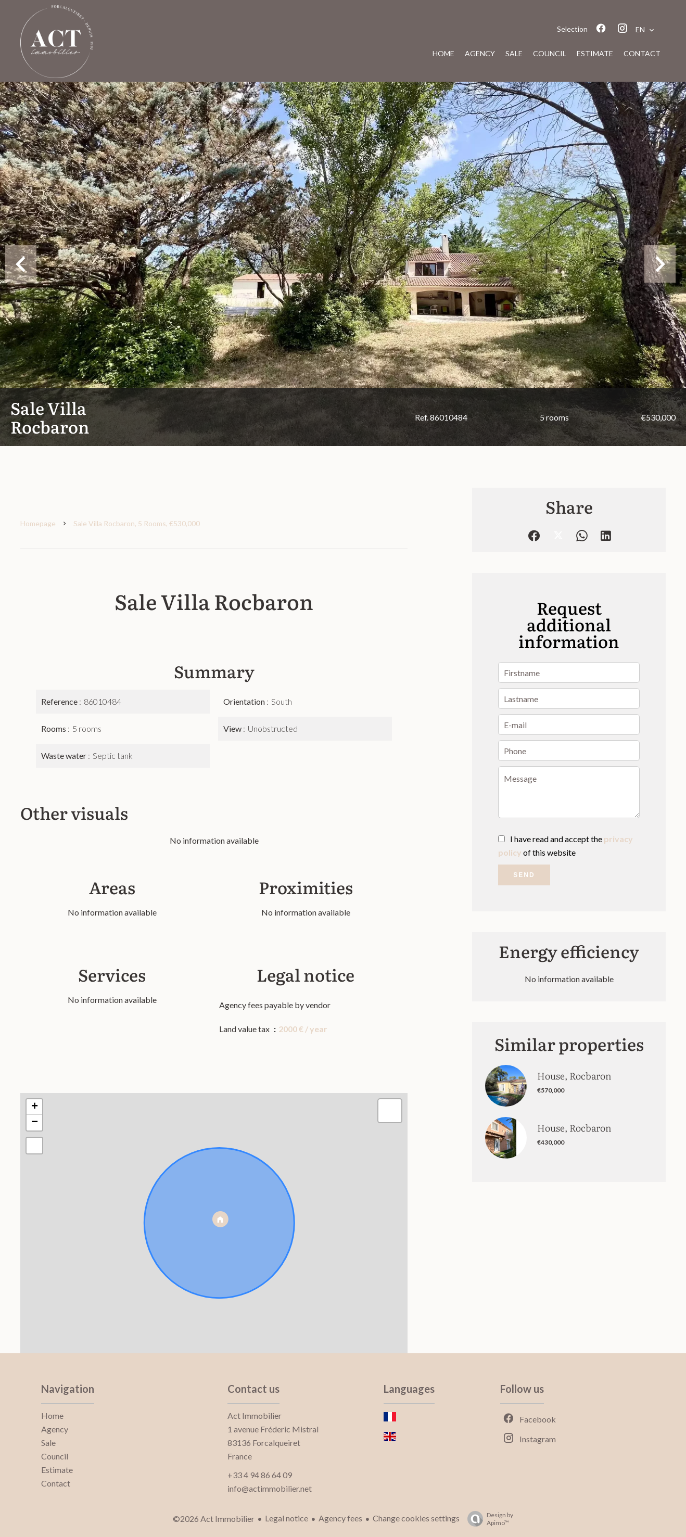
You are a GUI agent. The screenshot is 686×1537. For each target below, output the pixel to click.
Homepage (38, 523)
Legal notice (286, 1518)
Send (524, 875)
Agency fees (340, 1518)
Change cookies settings (416, 1518)
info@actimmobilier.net (269, 1488)
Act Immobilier (254, 1415)
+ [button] (34, 1107)
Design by (487, 1519)
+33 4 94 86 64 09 (259, 1475)
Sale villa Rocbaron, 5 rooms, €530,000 (136, 523)
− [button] (34, 1122)
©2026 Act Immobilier (214, 1518)
